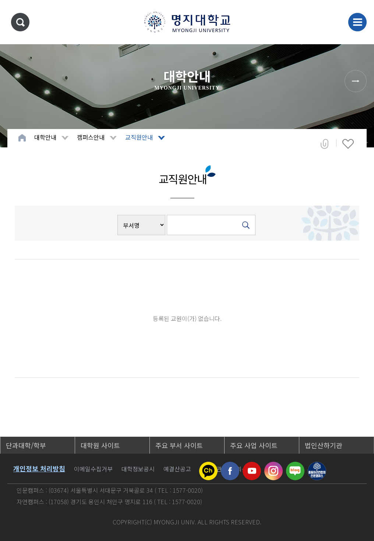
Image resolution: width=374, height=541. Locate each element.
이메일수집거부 (93, 468)
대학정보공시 (138, 468)
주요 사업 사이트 (254, 445)
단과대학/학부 (26, 445)
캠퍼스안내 (90, 137)
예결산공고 (177, 468)
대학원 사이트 (100, 445)
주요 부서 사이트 (179, 445)
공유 (324, 143)
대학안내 (45, 137)
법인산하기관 (323, 445)
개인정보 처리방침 (39, 468)
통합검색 (20, 22)
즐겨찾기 (348, 143)
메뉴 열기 (357, 22)
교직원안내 (139, 137)
